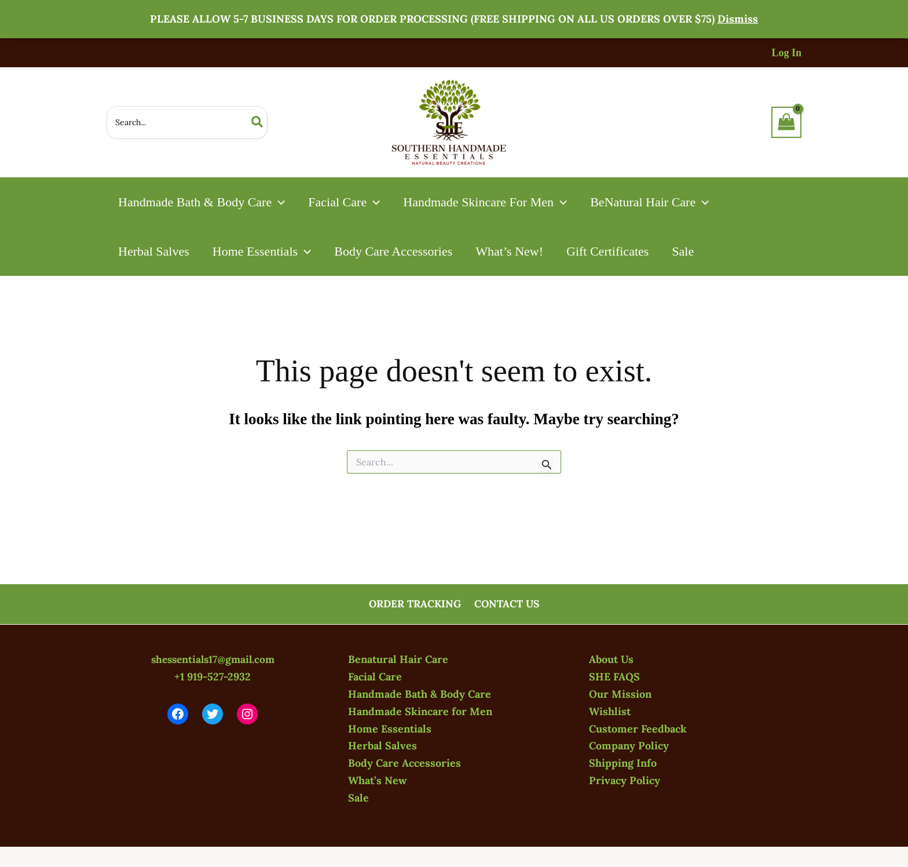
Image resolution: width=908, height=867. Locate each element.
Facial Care (375, 677)
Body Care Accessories (404, 763)
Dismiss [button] (737, 19)
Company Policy (629, 746)
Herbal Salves (382, 746)
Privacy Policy (624, 780)
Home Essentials (389, 728)
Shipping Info (623, 763)
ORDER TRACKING (415, 604)
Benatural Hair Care (398, 660)
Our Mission (620, 694)
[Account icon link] (786, 53)
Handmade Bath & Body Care (419, 694)
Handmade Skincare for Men (420, 712)
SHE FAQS (614, 677)
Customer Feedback (638, 728)
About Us (611, 660)
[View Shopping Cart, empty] (786, 122)
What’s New (377, 780)
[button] (279, 202)
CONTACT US (507, 604)
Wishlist (610, 712)
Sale (358, 797)
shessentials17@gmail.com (212, 660)
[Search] (257, 123)
